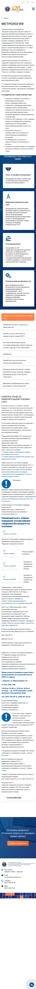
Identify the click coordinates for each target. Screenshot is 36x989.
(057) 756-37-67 (9, 888)
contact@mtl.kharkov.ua (12, 877)
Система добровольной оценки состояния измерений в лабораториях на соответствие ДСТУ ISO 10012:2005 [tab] (17, 345)
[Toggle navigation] (33, 9)
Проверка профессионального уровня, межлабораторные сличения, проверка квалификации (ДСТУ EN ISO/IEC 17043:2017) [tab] (17, 373)
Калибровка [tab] (7, 354)
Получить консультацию (18, 843)
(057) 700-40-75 (9, 883)
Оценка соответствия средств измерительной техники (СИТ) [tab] (14, 335)
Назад (6, 18)
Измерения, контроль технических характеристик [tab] (15, 326)
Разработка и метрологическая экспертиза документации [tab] (14, 362)
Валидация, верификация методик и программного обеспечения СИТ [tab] (16, 385)
